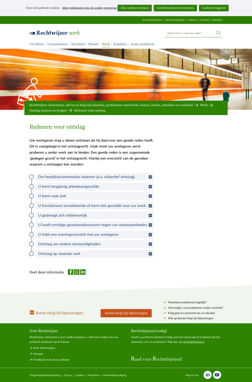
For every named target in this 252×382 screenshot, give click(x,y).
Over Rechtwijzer (152, 20)
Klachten (218, 20)
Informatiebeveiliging (115, 375)
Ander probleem (142, 44)
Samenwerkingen (175, 20)
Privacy (68, 375)
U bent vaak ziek (61, 196)
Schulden (120, 44)
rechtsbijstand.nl (193, 342)
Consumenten (57, 44)
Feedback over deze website (51, 360)
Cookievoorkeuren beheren (175, 8)
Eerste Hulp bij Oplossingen (126, 313)
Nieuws (193, 20)
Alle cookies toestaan (134, 8)
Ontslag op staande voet (68, 253)
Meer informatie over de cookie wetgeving (89, 8)
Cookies (80, 375)
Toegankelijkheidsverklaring (45, 375)
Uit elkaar (37, 44)
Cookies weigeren (214, 8)
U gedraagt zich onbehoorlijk (71, 215)
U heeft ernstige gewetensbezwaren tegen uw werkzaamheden (95, 224)
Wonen (93, 44)
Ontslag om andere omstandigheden (78, 244)
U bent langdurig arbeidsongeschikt (78, 186)
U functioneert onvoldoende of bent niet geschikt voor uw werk (95, 205)
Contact (205, 20)
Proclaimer (93, 375)
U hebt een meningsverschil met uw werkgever (87, 234)
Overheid (78, 44)
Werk (74, 33)
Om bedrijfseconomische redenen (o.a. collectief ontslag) (95, 176)
